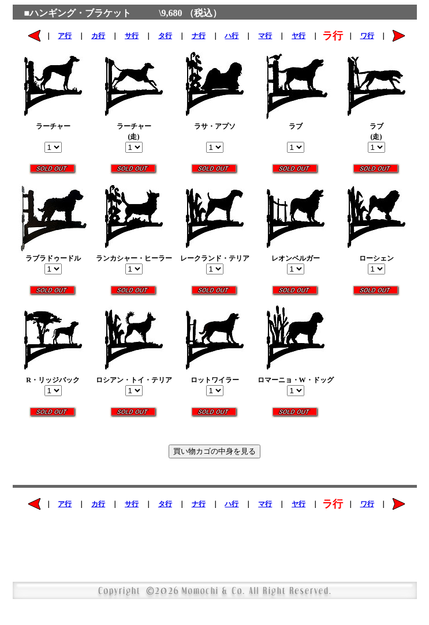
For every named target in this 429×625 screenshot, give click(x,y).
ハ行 (231, 36)
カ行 (98, 36)
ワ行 (367, 36)
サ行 (132, 36)
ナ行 (199, 36)
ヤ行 (298, 36)
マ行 (265, 36)
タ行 (165, 36)
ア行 (65, 36)
